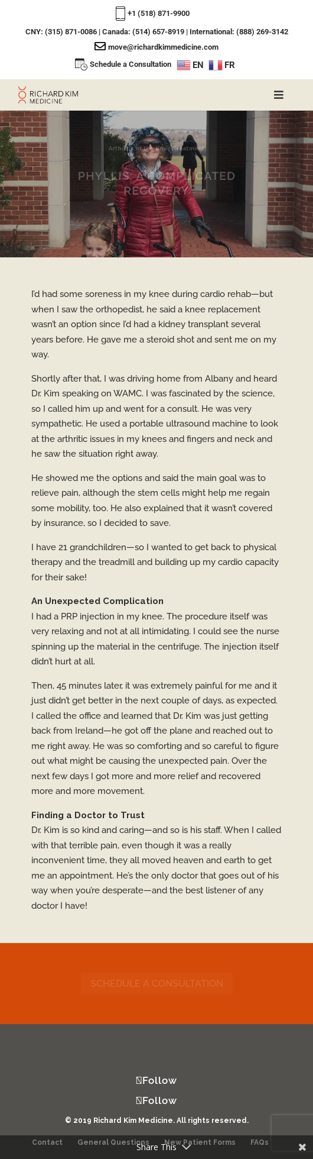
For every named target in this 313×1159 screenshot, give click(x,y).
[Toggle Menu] (278, 95)
